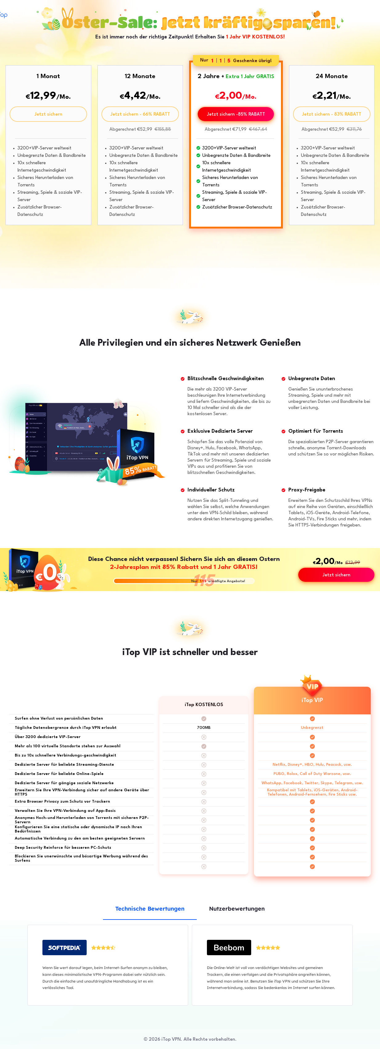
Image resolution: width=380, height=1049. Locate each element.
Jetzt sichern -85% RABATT (236, 114)
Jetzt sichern (48, 114)
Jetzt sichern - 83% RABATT (331, 114)
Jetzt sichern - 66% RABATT (140, 114)
